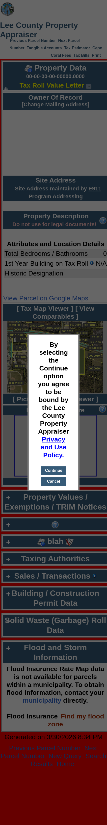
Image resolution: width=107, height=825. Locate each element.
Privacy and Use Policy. (53, 447)
